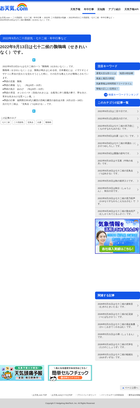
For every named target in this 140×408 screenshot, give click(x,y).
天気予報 (75, 9)
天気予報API (131, 9)
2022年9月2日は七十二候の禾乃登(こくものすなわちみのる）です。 (116, 127)
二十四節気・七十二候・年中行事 (27, 18)
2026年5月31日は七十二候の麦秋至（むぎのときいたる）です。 (115, 305)
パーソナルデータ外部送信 (112, 395)
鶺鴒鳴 (48, 122)
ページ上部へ (131, 387)
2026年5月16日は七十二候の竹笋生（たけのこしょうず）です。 (115, 345)
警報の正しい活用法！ (107, 88)
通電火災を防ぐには (106, 73)
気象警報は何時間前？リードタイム (114, 83)
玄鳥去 (30, 122)
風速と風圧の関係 (105, 78)
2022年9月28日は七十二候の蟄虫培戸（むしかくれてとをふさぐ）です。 (116, 212)
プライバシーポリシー (86, 395)
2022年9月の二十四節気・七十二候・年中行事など (90, 18)
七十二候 (6, 122)
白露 (39, 122)
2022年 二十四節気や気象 (55, 18)
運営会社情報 (134, 395)
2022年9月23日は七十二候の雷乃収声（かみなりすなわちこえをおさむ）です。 (116, 201)
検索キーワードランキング (123, 94)
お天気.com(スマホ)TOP (62, 395)
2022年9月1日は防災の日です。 (113, 118)
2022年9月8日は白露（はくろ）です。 (117, 136)
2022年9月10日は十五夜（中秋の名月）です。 (115, 162)
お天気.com (13, 8)
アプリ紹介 (114, 9)
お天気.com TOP (40, 395)
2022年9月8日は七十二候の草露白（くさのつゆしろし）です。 (117, 144)
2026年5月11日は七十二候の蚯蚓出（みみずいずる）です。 (115, 355)
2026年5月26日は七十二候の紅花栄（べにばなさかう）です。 (115, 315)
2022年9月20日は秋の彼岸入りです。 (116, 181)
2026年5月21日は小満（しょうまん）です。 (116, 335)
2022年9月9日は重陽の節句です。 (115, 153)
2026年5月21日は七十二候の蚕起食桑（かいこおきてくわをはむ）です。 (116, 325)
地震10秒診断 (126, 73)
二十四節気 (18, 122)
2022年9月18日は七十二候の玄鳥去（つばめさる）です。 (115, 172)
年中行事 (89, 9)
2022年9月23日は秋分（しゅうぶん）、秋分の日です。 (114, 189)
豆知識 (101, 9)
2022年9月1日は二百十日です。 (113, 111)
